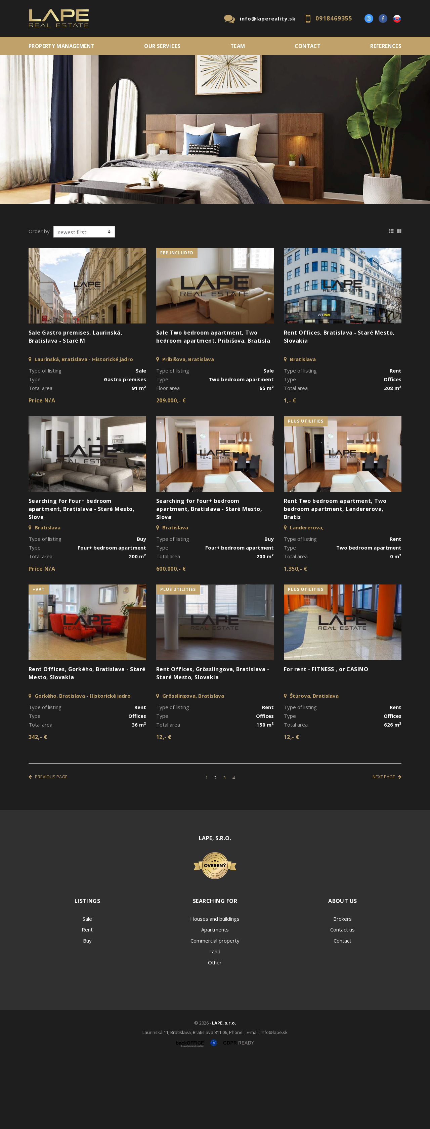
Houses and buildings (215, 989)
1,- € (290, 470)
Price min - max (335, 218)
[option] (215, 129)
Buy (87, 1010)
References (385, 46)
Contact (307, 46)
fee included (177, 323)
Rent (79, 253)
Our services (162, 46)
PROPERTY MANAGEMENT (61, 46)
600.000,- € (171, 639)
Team (237, 46)
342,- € (38, 807)
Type (130, 218)
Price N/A (42, 470)
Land (214, 1021)
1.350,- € (295, 639)
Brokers (342, 989)
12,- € (164, 807)
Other (215, 1032)
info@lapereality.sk (268, 18)
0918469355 (333, 18)
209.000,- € (171, 470)
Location (40, 218)
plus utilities (306, 491)
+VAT (39, 659)
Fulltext (230, 218)
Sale (47, 253)
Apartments (215, 999)
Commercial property (215, 1010)
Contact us (342, 999)
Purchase (118, 253)
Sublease (162, 253)
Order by (39, 301)
